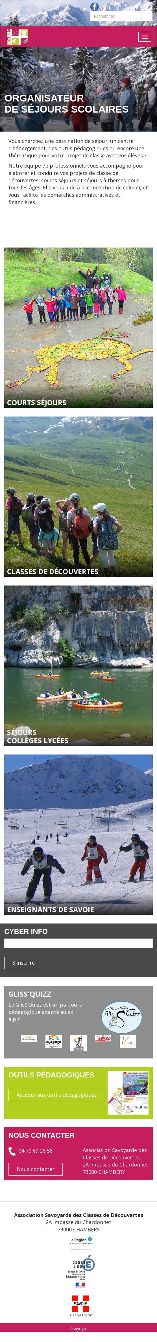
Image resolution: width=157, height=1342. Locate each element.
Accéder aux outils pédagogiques (57, 1094)
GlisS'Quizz (29, 994)
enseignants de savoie (50, 909)
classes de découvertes (53, 571)
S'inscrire (23, 962)
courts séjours (36, 402)
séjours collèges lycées (38, 736)
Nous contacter (35, 1169)
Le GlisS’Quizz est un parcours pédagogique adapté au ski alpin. (45, 1011)
